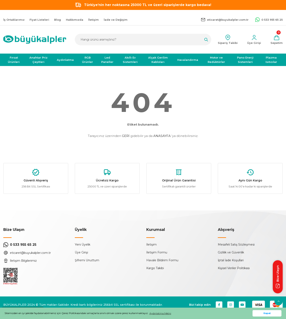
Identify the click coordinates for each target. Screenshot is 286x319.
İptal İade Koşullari (231, 260)
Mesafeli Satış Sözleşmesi (236, 244)
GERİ (126, 136)
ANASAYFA (162, 136)
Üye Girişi (81, 252)
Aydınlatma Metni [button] (160, 313)
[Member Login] (254, 39)
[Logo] (34, 39)
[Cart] (277, 39)
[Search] (143, 39)
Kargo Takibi (155, 268)
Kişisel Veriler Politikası (234, 268)
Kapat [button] (267, 313)
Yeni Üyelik (82, 244)
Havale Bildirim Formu (162, 260)
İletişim (151, 244)
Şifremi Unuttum (87, 260)
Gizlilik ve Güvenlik (231, 252)
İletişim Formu (156, 252)
